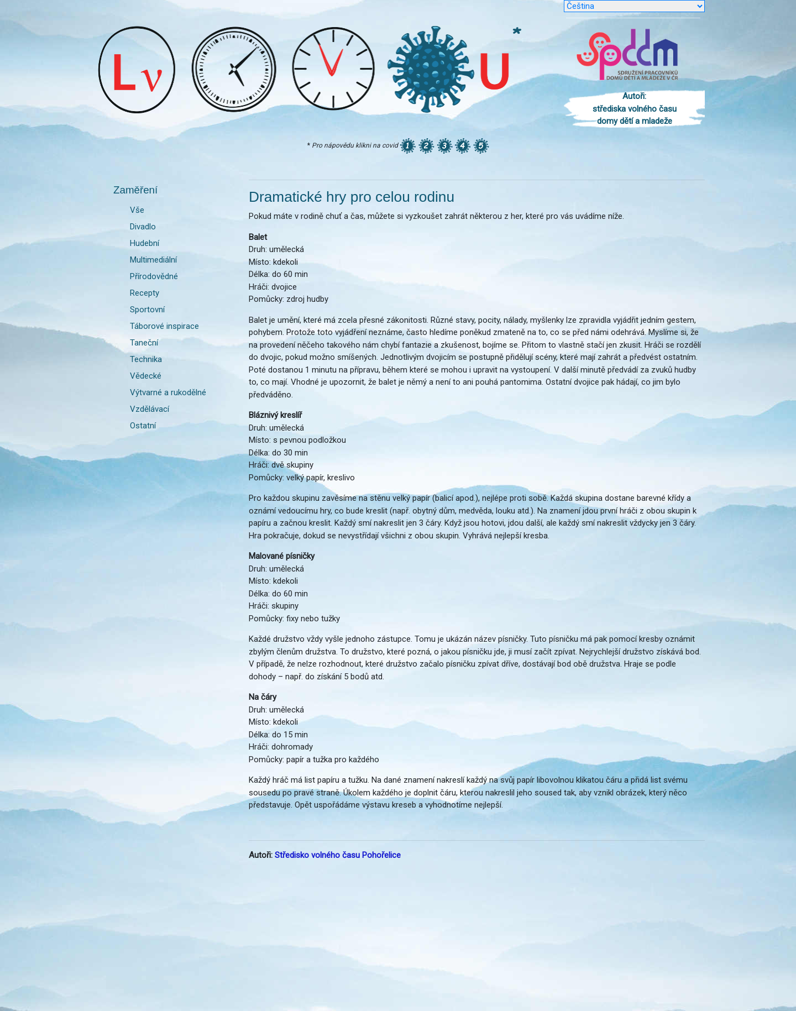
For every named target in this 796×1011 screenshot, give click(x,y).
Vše (137, 210)
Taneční (144, 343)
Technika (146, 359)
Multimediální (153, 260)
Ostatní (143, 426)
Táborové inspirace (164, 326)
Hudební (144, 243)
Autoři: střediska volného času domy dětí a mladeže (635, 108)
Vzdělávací (149, 409)
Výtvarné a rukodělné (168, 392)
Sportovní (147, 310)
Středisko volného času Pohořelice (338, 855)
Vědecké (145, 376)
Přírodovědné (154, 276)
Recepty (144, 293)
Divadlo (143, 227)
